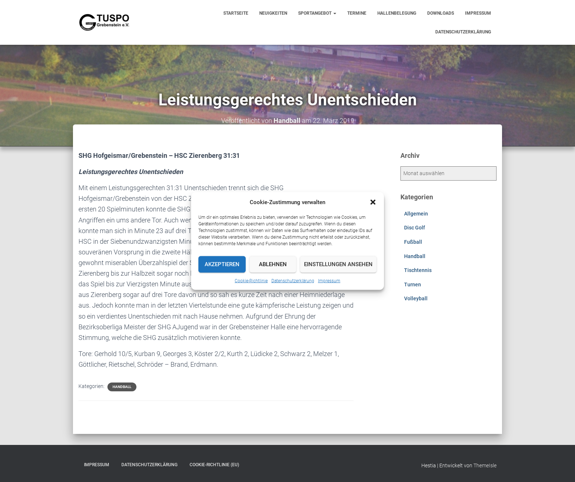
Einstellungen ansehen (338, 264)
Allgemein (416, 214)
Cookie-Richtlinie (251, 280)
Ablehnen (273, 264)
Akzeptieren (222, 264)
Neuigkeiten (273, 13)
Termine (356, 13)
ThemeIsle (485, 465)
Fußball (413, 242)
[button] (373, 202)
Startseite (235, 13)
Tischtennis (418, 270)
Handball (122, 387)
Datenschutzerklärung (292, 280)
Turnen (412, 284)
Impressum (329, 280)
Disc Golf (414, 228)
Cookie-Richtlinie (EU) (214, 464)
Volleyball (416, 298)
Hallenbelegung (396, 13)
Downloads (440, 13)
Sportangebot (317, 13)
